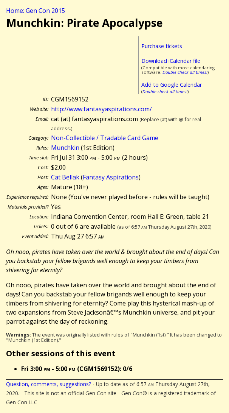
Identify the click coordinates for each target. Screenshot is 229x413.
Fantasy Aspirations (111, 177)
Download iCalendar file (170, 60)
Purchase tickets (161, 46)
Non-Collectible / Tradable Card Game (104, 138)
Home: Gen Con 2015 (35, 10)
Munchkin (65, 147)
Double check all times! (184, 72)
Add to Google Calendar (171, 84)
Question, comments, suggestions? (48, 384)
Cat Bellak (65, 177)
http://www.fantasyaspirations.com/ (101, 109)
